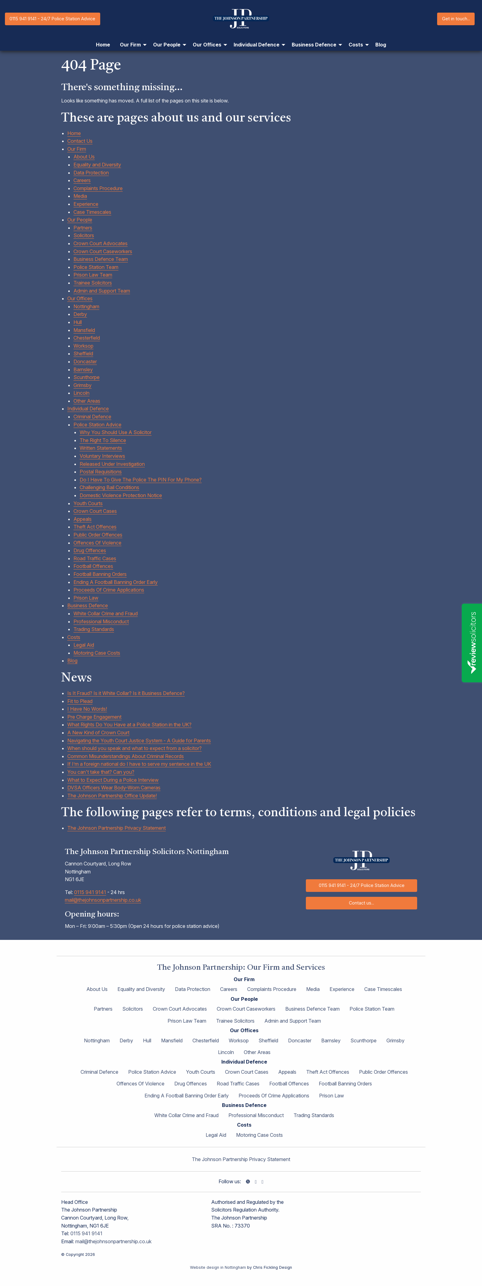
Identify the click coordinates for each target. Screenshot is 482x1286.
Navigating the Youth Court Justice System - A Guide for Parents (139, 740)
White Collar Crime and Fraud (105, 613)
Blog (72, 660)
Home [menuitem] (103, 45)
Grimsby (82, 385)
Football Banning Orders (100, 574)
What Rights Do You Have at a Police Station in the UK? (129, 724)
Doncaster (85, 361)
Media (80, 196)
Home (74, 133)
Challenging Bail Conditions (109, 487)
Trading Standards (93, 629)
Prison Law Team (92, 275)
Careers (82, 180)
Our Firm (76, 149)
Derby (80, 314)
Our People (79, 220)
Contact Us (80, 141)
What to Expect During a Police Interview (113, 780)
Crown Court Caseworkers (102, 251)
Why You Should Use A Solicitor (116, 432)
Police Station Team (95, 267)
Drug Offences (89, 550)
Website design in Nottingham (218, 1267)
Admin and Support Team (101, 291)
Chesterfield (86, 338)
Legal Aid (83, 645)
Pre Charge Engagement (94, 717)
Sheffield (83, 353)
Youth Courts (88, 503)
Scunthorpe (86, 377)
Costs (73, 637)
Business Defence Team (100, 259)
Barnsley (83, 369)
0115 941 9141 (90, 892)
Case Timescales (92, 212)
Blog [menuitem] (380, 45)
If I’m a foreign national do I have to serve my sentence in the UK (139, 764)
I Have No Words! (87, 709)
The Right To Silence (103, 440)
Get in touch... (456, 18)
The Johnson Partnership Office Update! (112, 796)
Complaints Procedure (98, 188)
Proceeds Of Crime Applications (108, 590)
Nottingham (86, 306)
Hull (77, 322)
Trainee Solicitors (92, 283)
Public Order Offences (97, 535)
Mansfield (84, 330)
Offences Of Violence (97, 543)
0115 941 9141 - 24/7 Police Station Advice (52, 18)
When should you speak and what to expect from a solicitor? (134, 748)
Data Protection (91, 173)
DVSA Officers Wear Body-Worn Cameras (113, 788)
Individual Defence (88, 408)
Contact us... (361, 902)
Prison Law (85, 598)
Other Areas (86, 401)
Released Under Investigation (112, 464)
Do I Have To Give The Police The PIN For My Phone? (141, 480)
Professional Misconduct (101, 621)
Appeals (82, 519)
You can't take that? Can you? (100, 772)
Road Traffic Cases (94, 558)
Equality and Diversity (97, 165)
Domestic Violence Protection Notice (121, 495)
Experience (85, 204)
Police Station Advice (97, 424)
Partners (82, 228)
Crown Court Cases (95, 511)
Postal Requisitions (101, 472)
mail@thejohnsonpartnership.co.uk (103, 900)
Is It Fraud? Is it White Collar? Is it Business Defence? (126, 693)
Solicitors (83, 235)
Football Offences (93, 566)
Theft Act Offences (95, 527)
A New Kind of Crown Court (98, 732)
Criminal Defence (92, 416)
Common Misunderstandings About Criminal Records (125, 756)
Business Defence (87, 605)
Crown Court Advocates (100, 243)
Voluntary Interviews (102, 456)
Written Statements (101, 448)
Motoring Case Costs (96, 653)
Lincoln (81, 393)
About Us (84, 157)
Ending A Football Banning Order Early (115, 582)
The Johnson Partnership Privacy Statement (116, 828)
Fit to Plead (80, 701)
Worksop (83, 346)
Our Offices (80, 298)
